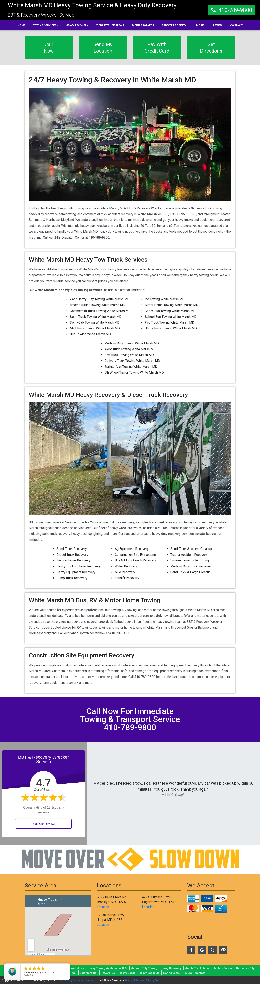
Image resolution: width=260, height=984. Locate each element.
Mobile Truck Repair (110, 25)
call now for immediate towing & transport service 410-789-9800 (130, 719)
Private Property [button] (174, 25)
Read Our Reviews (44, 823)
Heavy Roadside (149, 972)
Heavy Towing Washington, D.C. (107, 968)
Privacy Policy (154, 980)
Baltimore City (245, 968)
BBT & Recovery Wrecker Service (41, 15)
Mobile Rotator (143, 25)
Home (21, 25)
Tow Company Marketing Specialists (77, 980)
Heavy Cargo (127, 972)
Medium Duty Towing (144, 968)
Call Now (49, 48)
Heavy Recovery (77, 25)
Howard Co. (108, 972)
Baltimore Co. (88, 972)
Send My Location (102, 48)
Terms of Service (134, 980)
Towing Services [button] (44, 25)
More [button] (200, 25)
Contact (236, 25)
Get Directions (211, 48)
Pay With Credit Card (157, 48)
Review (217, 25)
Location (103, 907)
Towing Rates (171, 972)
